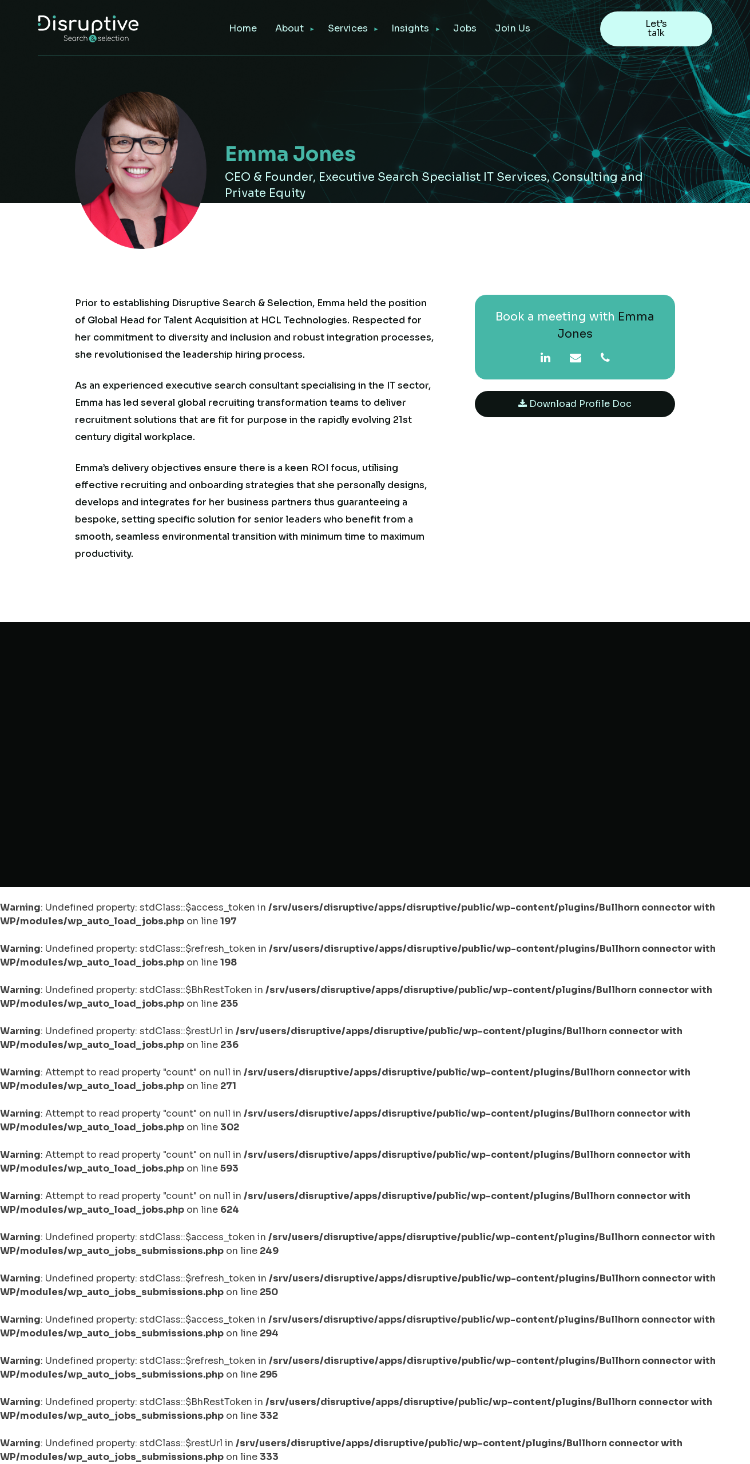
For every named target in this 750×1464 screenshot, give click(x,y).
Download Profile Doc (575, 404)
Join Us (512, 28)
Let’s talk (656, 28)
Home (243, 28)
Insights (410, 28)
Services (348, 28)
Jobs (465, 28)
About (289, 28)
